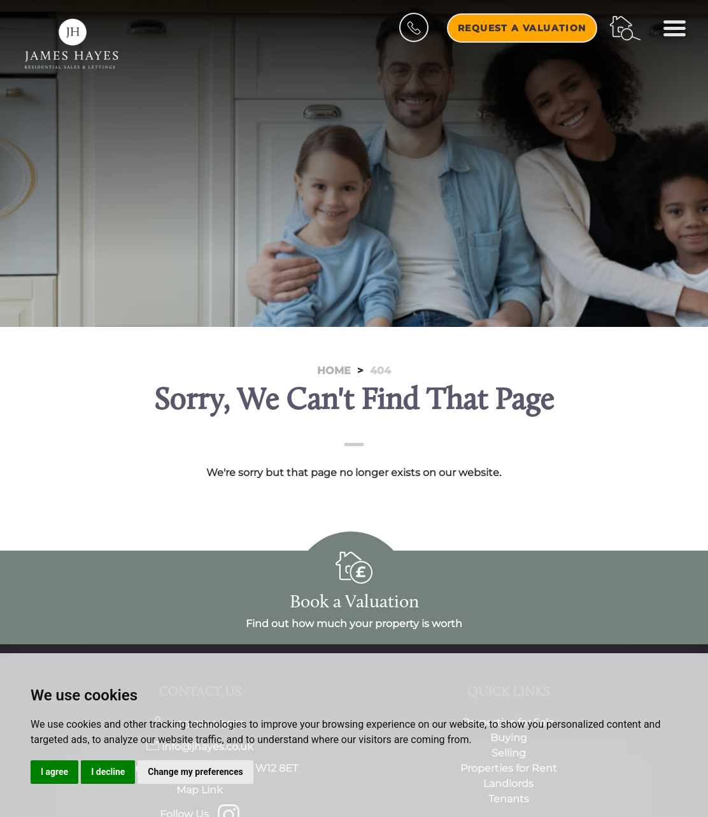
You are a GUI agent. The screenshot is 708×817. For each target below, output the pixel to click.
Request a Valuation (522, 28)
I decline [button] (108, 772)
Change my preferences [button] (195, 772)
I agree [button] (54, 772)
